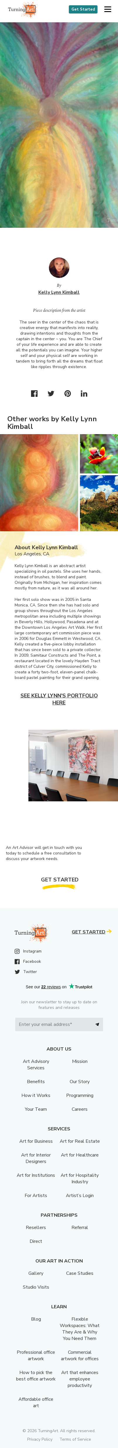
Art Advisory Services (36, 1064)
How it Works (35, 1095)
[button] (108, 9)
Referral (79, 1227)
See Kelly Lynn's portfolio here (59, 699)
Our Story (80, 1081)
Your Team (36, 1109)
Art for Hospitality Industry (80, 1178)
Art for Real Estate (80, 1141)
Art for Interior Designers (36, 1158)
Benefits (36, 1081)
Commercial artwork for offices (80, 1355)
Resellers (36, 1227)
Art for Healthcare (80, 1155)
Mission (80, 1061)
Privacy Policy (39, 1439)
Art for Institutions (36, 1175)
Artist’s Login (80, 1195)
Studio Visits (36, 1287)
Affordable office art (35, 1402)
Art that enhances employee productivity (79, 1379)
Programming (79, 1095)
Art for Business (36, 1141)
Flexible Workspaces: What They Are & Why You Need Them (80, 1329)
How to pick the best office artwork (36, 1375)
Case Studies (79, 1273)
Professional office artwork (36, 1355)
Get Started (83, 9)
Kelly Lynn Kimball (59, 292)
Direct (36, 1241)
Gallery (35, 1273)
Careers (80, 1109)
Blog (36, 1319)
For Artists (36, 1195)
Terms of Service (75, 1439)
